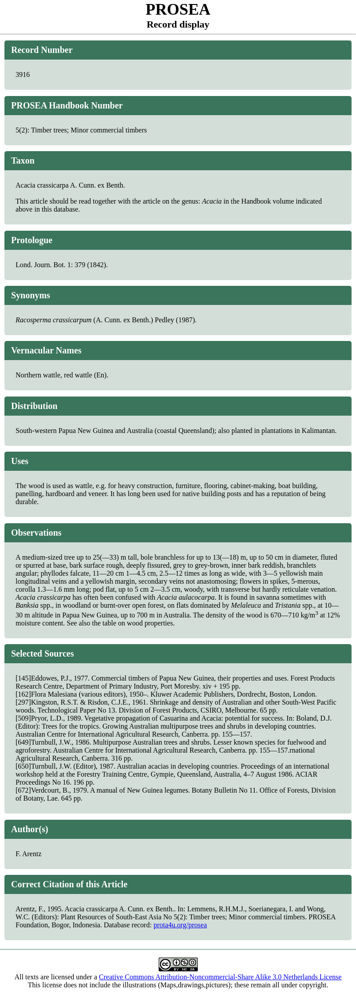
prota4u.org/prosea (180, 925)
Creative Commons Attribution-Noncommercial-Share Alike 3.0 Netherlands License (220, 977)
